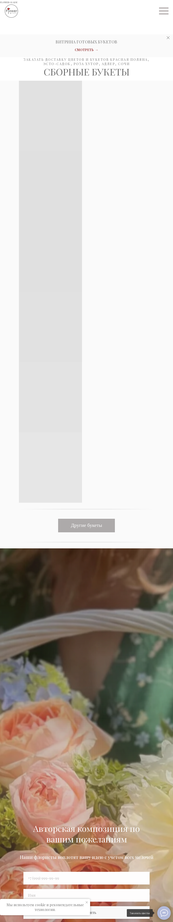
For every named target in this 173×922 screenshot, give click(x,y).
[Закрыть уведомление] (86, 902)
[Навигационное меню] (163, 11)
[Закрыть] (168, 37)
